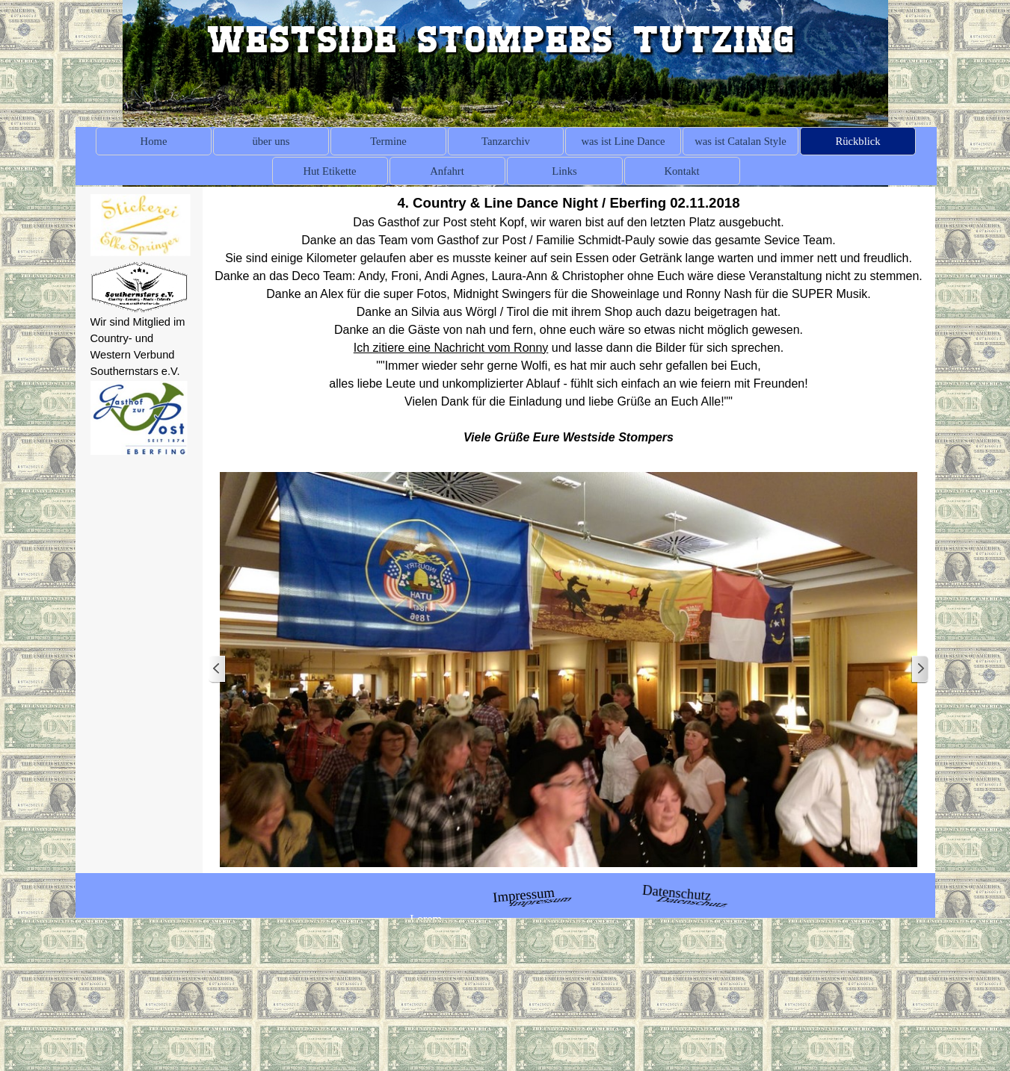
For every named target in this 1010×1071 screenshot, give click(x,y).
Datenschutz (677, 892)
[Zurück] (218, 669)
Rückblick (857, 141)
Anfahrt (447, 171)
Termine (388, 141)
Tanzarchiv (505, 141)
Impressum (523, 894)
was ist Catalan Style (740, 141)
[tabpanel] (139, 346)
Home (154, 141)
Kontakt (681, 171)
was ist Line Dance (623, 141)
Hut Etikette (329, 171)
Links (564, 171)
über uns (270, 141)
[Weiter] (920, 669)
